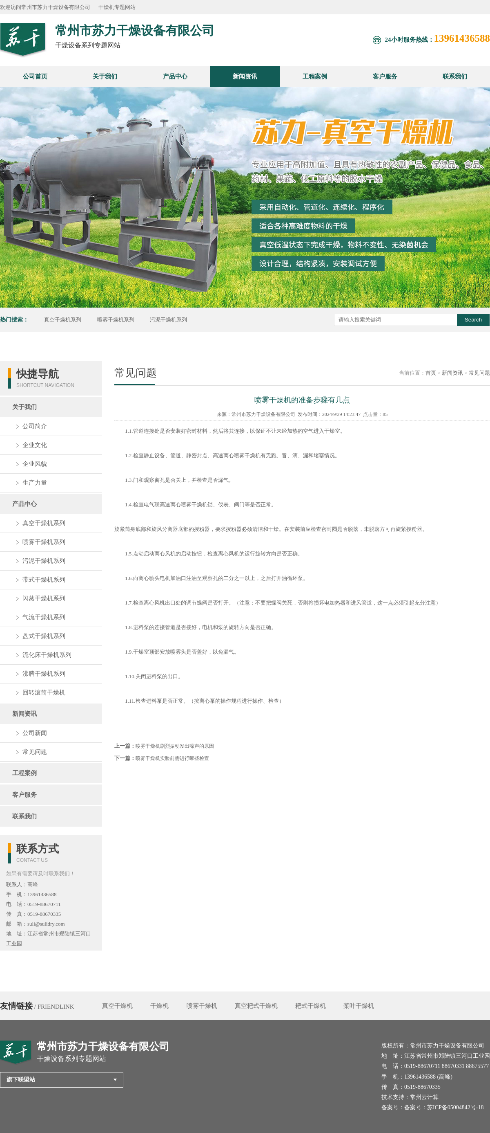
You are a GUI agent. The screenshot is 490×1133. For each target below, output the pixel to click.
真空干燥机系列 (62, 320)
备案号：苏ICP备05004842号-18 (443, 1107)
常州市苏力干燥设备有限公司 (263, 414)
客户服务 (385, 76)
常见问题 (34, 752)
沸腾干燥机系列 (43, 673)
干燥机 (159, 1006)
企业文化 (34, 445)
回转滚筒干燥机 (43, 692)
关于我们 (105, 76)
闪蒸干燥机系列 (43, 598)
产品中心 (175, 76)
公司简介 (34, 426)
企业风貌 (34, 464)
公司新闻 (34, 733)
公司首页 (35, 76)
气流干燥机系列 (43, 617)
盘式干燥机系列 (43, 636)
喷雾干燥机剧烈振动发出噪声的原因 (175, 746)
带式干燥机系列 (43, 579)
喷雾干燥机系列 (115, 320)
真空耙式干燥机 (256, 1006)
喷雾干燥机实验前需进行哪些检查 (172, 758)
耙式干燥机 (310, 1006)
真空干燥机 (117, 1006)
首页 (430, 373)
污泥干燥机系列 (168, 320)
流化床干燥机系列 (46, 655)
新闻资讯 (245, 76)
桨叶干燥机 (358, 1006)
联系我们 (455, 76)
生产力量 (34, 482)
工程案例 (315, 76)
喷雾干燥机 (202, 1006)
